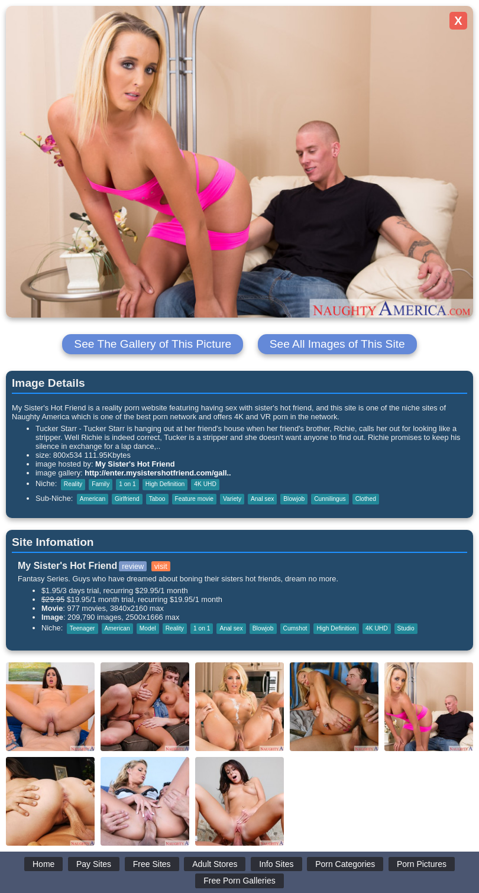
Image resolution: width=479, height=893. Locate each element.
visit (160, 566)
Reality (73, 484)
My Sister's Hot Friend (135, 464)
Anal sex (262, 499)
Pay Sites (93, 864)
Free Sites (152, 864)
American (92, 499)
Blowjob (294, 499)
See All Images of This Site (337, 344)
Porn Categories (345, 864)
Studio (406, 628)
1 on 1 (127, 484)
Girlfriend (127, 499)
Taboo (157, 499)
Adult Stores (214, 864)
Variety (232, 499)
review (133, 566)
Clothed (365, 499)
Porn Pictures (421, 864)
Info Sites (276, 864)
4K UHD (205, 484)
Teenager (82, 628)
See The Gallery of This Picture (152, 344)
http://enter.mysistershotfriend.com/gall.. (158, 472)
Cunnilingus (329, 499)
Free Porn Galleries (239, 880)
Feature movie (194, 499)
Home (43, 864)
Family (100, 484)
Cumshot (295, 628)
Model (148, 628)
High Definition (165, 484)
